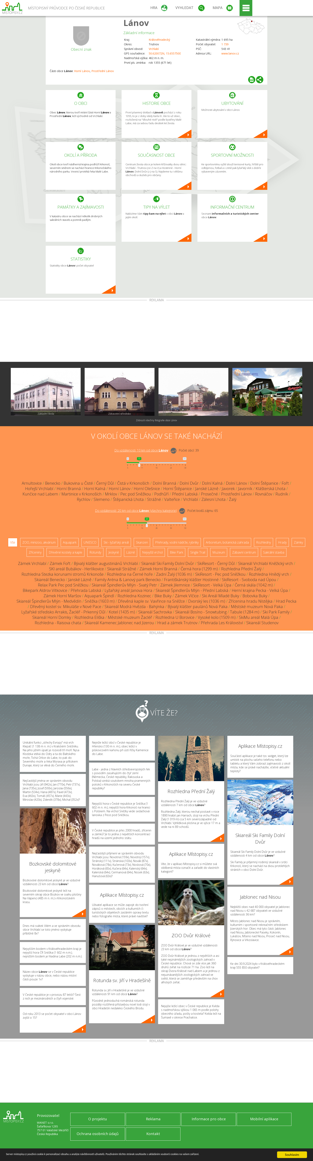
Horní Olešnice (147, 488)
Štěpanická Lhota (128, 499)
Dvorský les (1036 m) (206, 601)
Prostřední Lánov (102, 71)
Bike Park (176, 552)
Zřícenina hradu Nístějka (250, 601)
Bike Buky (163, 595)
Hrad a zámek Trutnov (177, 622)
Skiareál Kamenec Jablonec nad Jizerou (119, 622)
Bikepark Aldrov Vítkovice (45, 590)
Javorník (245, 488)
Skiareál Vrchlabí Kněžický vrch (265, 563)
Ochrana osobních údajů (98, 1133)
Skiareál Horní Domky (51, 617)
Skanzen (142, 542)
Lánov (136, 22)
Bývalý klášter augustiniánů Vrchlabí (106, 563)
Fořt (285, 483)
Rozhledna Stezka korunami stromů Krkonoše (63, 574)
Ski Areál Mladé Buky (220, 595)
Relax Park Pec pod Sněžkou (63, 585)
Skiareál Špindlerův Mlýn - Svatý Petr (124, 585)
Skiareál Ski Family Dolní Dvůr (167, 563)
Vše (12, 542)
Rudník (281, 494)
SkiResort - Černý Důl (216, 563)
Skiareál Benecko (50, 579)
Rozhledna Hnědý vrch (269, 574)
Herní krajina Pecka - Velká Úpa (260, 590)
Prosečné (209, 494)
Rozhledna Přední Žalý (241, 569)
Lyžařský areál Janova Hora (128, 590)
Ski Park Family (276, 612)
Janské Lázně (206, 488)
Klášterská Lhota (270, 488)
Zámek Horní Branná (158, 569)
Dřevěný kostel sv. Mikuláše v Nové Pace (65, 606)
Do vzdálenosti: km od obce (141, 450)
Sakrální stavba (273, 552)
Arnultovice (32, 483)
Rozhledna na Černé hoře (130, 574)
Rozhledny (263, 542)
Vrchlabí (154, 49)
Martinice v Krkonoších (81, 494)
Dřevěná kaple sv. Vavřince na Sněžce (151, 601)
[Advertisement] (156, 332)
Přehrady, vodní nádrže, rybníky (177, 542)
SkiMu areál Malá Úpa (258, 617)
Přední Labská (185, 494)
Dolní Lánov (236, 483)
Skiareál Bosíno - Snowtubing (201, 612)
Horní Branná (69, 488)
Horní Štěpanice (177, 488)
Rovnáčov (263, 494)
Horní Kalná (94, 488)
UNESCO (90, 542)
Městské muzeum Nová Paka (257, 606)
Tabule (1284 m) (244, 612)
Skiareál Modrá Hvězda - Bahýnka (134, 606)
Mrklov (111, 494)
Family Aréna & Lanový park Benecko (128, 579)
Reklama (153, 1118)
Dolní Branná (164, 483)
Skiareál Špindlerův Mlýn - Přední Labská (192, 590)
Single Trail (197, 552)
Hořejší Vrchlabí (39, 488)
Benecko (52, 483)
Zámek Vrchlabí (32, 563)
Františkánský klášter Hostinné (191, 579)
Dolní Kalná (212, 483)
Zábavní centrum (244, 552)
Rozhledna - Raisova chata (58, 622)
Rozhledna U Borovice (175, 617)
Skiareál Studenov (262, 622)
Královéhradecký (159, 40)
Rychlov (83, 499)
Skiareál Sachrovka (155, 612)
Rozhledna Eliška (89, 617)
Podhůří (161, 494)
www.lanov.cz (230, 53)
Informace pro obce (209, 1118)
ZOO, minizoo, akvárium (39, 542)
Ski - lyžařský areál (116, 542)
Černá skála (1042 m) (254, 585)
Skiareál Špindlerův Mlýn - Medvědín (49, 601)
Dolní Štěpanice (264, 483)
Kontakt (153, 1133)
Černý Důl (105, 483)
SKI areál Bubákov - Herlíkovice (76, 569)
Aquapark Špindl (99, 595)
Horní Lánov (82, 71)
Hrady (282, 542)
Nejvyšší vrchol (152, 552)
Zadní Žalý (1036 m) (174, 574)
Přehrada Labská (86, 590)
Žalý (232, 499)
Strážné (154, 499)
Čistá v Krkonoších (133, 483)
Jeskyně (113, 552)
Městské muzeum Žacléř (130, 617)
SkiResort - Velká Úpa (212, 585)
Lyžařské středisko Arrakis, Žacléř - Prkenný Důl (63, 612)
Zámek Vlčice (187, 595)
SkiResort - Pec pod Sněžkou (220, 574)
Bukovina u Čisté (78, 483)
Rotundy (95, 552)
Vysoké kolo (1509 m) (217, 617)
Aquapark (69, 542)
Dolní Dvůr (189, 483)
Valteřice (172, 499)
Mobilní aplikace (264, 1118)
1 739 (225, 44)
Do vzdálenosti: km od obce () (136, 510)
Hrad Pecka (286, 601)
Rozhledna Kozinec (134, 595)
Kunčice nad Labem (40, 494)
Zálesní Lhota (213, 499)
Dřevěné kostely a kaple (65, 552)
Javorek (228, 488)
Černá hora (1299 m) (199, 569)
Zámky (298, 542)
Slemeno (102, 499)
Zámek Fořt (60, 563)
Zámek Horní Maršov (62, 595)
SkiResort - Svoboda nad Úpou (249, 579)
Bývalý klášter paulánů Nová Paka (198, 606)
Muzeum (218, 552)
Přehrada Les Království (222, 622)
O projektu (97, 1118)
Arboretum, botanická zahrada (227, 542)
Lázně (130, 552)
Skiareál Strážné (121, 569)
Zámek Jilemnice (175, 585)
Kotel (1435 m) (122, 612)
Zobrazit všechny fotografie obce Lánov (156, 420)
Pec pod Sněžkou (135, 494)
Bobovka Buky (255, 595)
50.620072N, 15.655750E (165, 53)
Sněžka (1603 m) (100, 601)
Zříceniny (35, 552)
